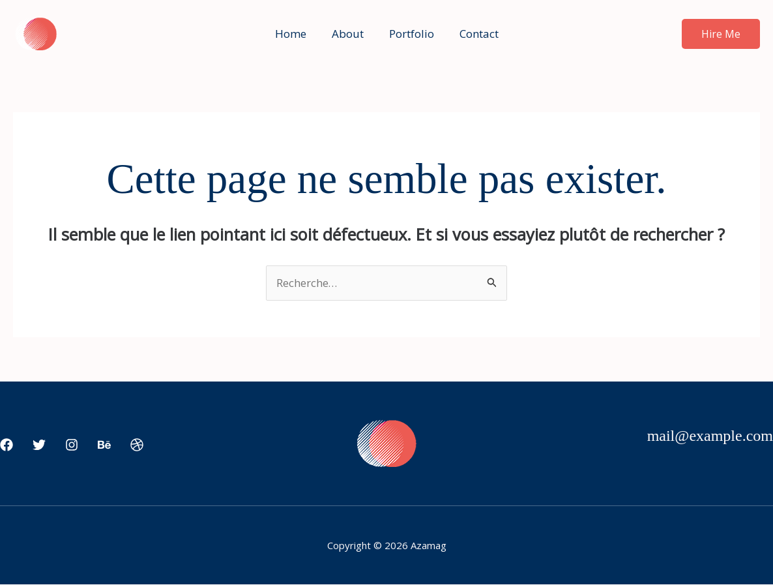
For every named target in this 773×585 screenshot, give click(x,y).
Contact (473, 33)
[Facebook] (6, 445)
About (349, 33)
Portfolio (409, 33)
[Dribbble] (136, 445)
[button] (721, 34)
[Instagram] (71, 445)
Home (295, 33)
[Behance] (104, 445)
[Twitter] (39, 445)
